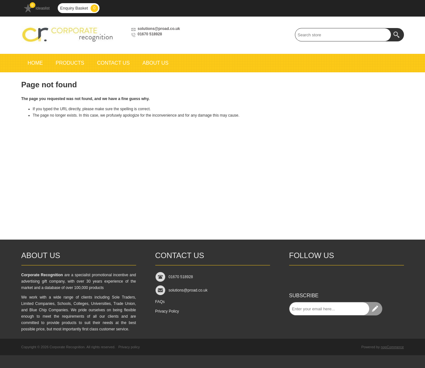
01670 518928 (150, 34)
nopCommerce (392, 347)
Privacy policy (129, 347)
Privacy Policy (167, 311)
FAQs (160, 301)
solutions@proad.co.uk (159, 28)
